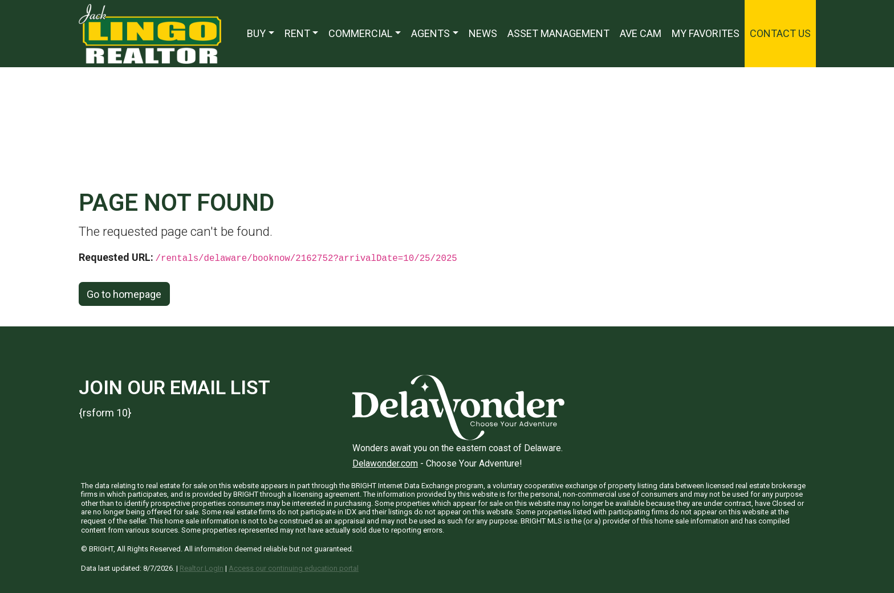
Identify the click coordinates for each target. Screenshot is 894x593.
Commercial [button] (360, 33)
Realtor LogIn (202, 568)
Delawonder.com (385, 463)
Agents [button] (430, 33)
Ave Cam (640, 33)
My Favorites (705, 33)
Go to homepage (124, 294)
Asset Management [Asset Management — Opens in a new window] (558, 33)
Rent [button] (297, 33)
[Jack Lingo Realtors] (150, 33)
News (483, 33)
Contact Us (780, 33)
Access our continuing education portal (294, 568)
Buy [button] (256, 33)
